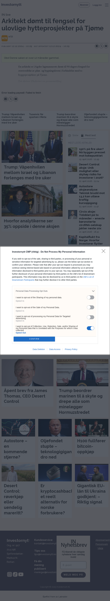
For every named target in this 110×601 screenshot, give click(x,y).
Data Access (54, 349)
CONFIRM (34, 339)
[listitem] (55, 291)
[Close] (104, 252)
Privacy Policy (71, 349)
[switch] (90, 297)
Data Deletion (39, 349)
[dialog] (55, 300)
